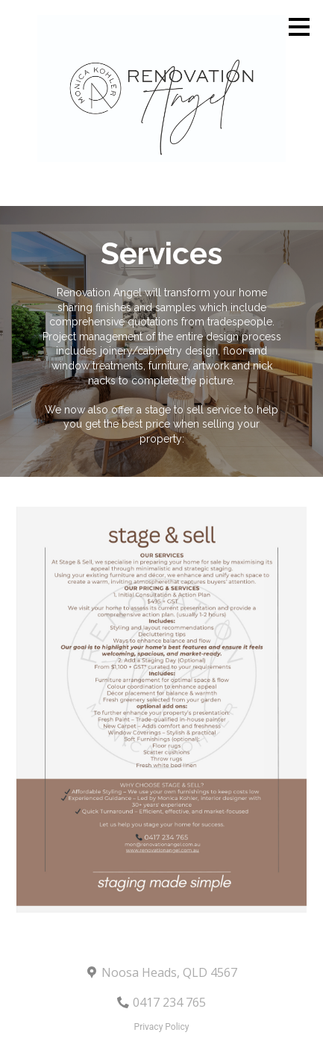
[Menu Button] (299, 27)
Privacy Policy (161, 1027)
